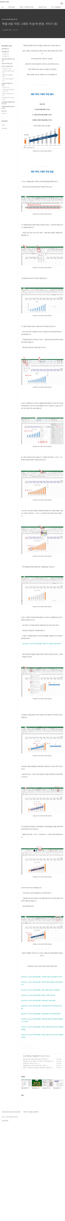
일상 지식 (5, 87)
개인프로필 (11, 7)
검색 (57, 3)
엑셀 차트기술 (42, 7)
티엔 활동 (5, 51)
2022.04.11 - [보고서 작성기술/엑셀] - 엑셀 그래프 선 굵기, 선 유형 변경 (40, 1033)
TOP (61, 1207)
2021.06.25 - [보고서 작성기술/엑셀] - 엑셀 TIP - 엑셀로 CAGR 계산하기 (41, 670)
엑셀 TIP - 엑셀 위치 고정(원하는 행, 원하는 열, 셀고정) (37, 1163)
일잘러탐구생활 (4, 2)
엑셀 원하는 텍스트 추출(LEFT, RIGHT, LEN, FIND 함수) (37, 1157)
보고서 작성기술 (27, 1151)
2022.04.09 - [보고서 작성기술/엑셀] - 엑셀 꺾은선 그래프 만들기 (38, 1044)
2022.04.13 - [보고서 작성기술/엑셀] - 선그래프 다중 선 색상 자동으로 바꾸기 (41, 1020)
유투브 (3, 142)
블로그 (4, 113)
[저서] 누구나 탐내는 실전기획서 (30, 1207)
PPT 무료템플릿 (56, 7)
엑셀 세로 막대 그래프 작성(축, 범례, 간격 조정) (35, 1154)
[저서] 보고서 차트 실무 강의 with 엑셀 (11, 1207)
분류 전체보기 (7, 46)
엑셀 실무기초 (36, 1151)
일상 (4, 111)
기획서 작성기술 (7, 63)
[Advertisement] (42, 409)
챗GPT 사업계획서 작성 (26, 7)
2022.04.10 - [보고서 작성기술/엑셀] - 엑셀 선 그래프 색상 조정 (38, 1039)
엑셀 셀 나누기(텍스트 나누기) (30, 1159)
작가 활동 (5, 56)
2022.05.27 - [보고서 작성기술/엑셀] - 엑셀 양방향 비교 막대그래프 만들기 (41, 1057)
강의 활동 (5, 54)
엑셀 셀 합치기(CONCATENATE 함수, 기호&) (34, 1161)
